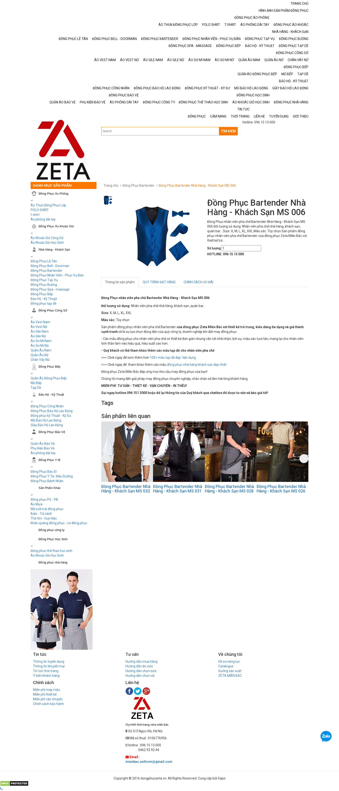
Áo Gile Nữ (38, 336)
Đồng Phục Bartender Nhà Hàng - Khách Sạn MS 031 (177, 489)
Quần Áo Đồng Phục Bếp (49, 378)
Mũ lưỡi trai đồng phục (47, 509)
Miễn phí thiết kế (44, 694)
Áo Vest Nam (40, 322)
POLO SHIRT (40, 210)
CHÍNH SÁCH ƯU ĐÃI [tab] (198, 282)
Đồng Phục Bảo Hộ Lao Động (52, 411)
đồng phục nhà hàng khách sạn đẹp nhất (196, 364)
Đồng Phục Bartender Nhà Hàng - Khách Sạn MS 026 (281, 489)
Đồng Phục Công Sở (53, 310)
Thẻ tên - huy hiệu (44, 518)
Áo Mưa (36, 504)
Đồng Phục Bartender (46, 270)
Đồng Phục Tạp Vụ (44, 280)
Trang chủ (111, 185)
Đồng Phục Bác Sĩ (43, 471)
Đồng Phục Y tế (49, 460)
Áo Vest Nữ (39, 327)
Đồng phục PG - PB (44, 499)
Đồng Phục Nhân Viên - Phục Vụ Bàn (57, 275)
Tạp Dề (36, 388)
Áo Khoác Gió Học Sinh (47, 242)
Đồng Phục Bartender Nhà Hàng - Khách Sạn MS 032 (125, 489)
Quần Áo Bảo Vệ (43, 443)
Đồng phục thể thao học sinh (51, 551)
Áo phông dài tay (43, 219)
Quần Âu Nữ (39, 355)
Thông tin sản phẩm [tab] (120, 282)
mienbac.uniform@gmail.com (148, 761)
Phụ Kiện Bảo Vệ (42, 448)
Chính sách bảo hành (48, 704)
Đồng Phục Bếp (42, 294)
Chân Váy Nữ (40, 360)
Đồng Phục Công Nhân (47, 406)
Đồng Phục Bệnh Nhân (47, 481)
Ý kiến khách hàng (46, 675)
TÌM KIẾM (228, 131)
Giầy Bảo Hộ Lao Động (47, 425)
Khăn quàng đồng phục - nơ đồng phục (59, 523)
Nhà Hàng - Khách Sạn (54, 249)
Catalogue (226, 666)
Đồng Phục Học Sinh (53, 539)
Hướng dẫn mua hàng (141, 661)
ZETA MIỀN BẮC (230, 675)
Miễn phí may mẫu (46, 690)
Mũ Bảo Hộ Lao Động (46, 420)
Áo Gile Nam (40, 331)
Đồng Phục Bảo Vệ (52, 432)
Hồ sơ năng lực (229, 661)
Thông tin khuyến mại (49, 666)
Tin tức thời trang (45, 671)
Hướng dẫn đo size (139, 666)
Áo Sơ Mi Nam (41, 341)
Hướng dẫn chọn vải (140, 675)
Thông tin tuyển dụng (48, 661)
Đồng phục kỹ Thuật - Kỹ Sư (51, 415)
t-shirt (35, 214)
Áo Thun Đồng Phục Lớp (48, 205)
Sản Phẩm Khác (50, 488)
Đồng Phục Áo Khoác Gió (56, 226)
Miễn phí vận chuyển (48, 699)
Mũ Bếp (36, 383)
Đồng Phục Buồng (44, 285)
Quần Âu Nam (41, 350)
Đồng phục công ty (52, 530)
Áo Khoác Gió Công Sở (47, 238)
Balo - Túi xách (41, 514)
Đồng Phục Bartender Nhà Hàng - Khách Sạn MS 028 (229, 489)
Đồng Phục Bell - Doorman (50, 266)
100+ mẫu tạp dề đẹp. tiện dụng (173, 357)
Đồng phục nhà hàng (53, 562)
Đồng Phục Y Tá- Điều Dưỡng (52, 476)
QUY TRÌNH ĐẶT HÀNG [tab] (159, 282)
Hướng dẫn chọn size (141, 671)
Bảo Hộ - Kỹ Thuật (44, 299)
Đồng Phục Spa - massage (50, 289)
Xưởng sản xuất (230, 671)
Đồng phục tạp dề (43, 303)
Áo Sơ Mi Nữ (40, 345)
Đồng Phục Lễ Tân (44, 261)
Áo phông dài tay (43, 453)
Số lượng (214, 248)
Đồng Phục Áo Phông (54, 193)
